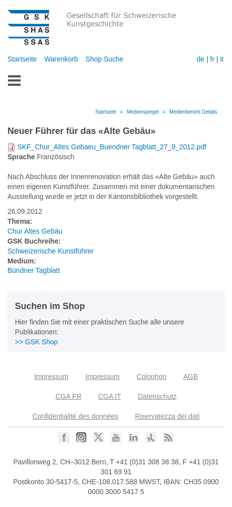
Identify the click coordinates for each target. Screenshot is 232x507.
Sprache (21, 157)
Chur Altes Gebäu (35, 231)
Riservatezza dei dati (167, 416)
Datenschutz (157, 396)
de (201, 59)
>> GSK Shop (36, 342)
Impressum (51, 376)
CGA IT (109, 396)
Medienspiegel (143, 112)
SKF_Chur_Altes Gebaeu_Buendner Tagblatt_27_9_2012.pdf (111, 147)
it (222, 59)
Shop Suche (104, 59)
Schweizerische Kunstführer (50, 251)
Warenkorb (61, 59)
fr (212, 59)
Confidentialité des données (75, 416)
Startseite (22, 59)
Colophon (151, 376)
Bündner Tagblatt (33, 270)
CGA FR (68, 396)
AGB (190, 376)
